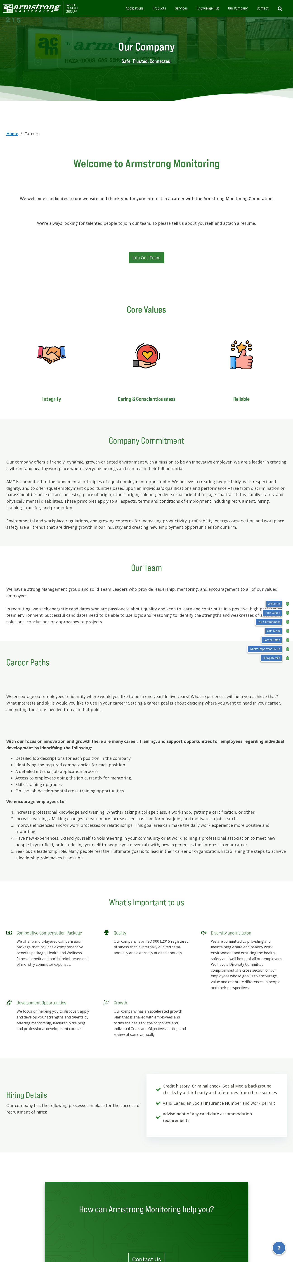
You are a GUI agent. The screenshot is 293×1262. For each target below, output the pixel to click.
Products (159, 8)
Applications (135, 8)
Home (12, 133)
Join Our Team (146, 257)
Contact (263, 8)
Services (181, 8)
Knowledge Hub (208, 8)
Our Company (238, 8)
